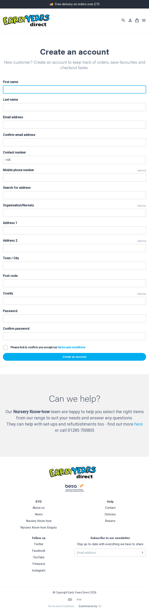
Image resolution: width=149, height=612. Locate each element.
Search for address (17, 188)
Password (10, 311)
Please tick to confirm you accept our (44, 347)
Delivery (110, 514)
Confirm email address (19, 135)
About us (39, 508)
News (39, 514)
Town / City (11, 258)
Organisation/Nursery (18, 205)
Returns (110, 521)
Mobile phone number (18, 170)
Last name (10, 99)
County (8, 293)
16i (99, 606)
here (138, 424)
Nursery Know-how (39, 521)
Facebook (38, 551)
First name (10, 82)
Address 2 (10, 240)
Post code (10, 276)
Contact (110, 508)
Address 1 (10, 223)
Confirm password (16, 328)
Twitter (38, 544)
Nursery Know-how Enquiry (38, 527)
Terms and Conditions (61, 606)
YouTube (38, 557)
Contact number (14, 152)
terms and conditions (71, 347)
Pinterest (38, 564)
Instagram (38, 570)
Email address (13, 117)
